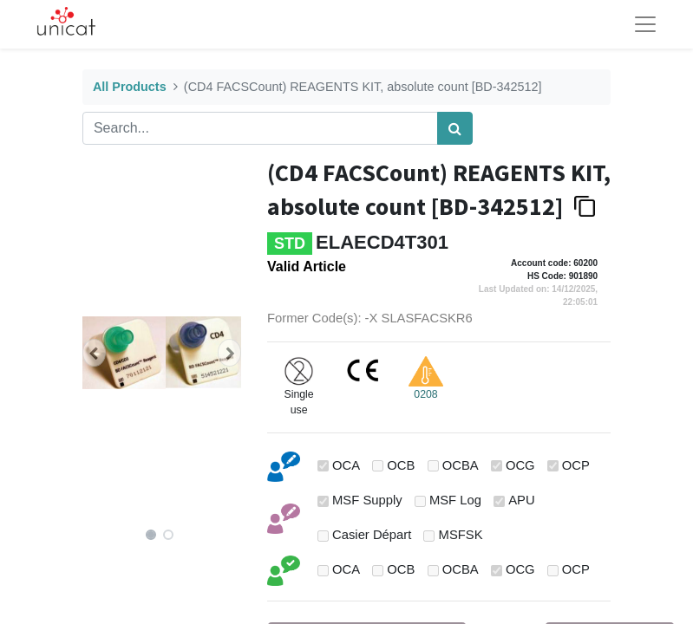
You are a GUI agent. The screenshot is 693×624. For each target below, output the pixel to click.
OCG (520, 465)
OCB (401, 465)
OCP (576, 465)
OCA (346, 465)
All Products (130, 87)
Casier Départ (371, 535)
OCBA (460, 465)
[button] (94, 352)
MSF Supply (367, 500)
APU (521, 500)
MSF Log (455, 500)
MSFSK (461, 535)
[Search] (455, 128)
